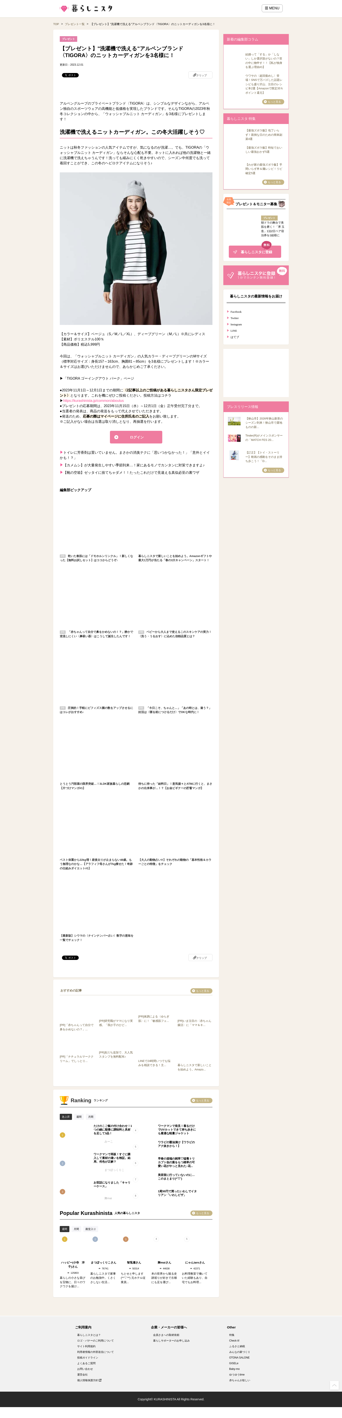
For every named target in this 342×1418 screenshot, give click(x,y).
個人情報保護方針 (89, 1380)
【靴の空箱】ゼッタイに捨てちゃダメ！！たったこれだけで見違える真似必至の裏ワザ (131, 472)
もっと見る (202, 990)
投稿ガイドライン (87, 1357)
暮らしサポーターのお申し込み (171, 1340)
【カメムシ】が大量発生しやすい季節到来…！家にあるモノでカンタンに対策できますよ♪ (134, 465)
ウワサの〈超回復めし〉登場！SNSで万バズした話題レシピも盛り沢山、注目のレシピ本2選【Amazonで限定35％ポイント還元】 (264, 84)
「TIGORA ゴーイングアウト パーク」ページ (98, 378)
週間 (79, 1116)
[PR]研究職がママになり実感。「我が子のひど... (116, 1021)
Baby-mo (234, 1368)
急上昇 (66, 1116)
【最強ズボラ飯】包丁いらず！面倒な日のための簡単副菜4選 (263, 135)
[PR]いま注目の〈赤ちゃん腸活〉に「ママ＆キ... (195, 1021)
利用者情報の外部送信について (95, 1351)
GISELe (233, 1363)
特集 (231, 1334)
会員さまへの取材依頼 (166, 1334)
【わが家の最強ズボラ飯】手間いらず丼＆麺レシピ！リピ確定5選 (263, 169)
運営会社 (82, 1374)
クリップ (201, 75)
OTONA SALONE (239, 1357)
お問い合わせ (85, 1368)
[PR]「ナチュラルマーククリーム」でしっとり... (77, 1057)
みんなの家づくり (239, 1351)
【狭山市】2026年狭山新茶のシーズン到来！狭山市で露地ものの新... (264, 423)
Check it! (234, 1340)
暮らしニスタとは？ (89, 1334)
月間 (90, 1116)
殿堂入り (91, 1229)
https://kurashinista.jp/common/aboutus (93, 400)
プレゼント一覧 (75, 24)
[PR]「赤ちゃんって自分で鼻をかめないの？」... (77, 1025)
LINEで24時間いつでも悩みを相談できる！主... (155, 1061)
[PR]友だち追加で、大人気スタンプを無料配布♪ (116, 1052)
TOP (56, 24)
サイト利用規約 (86, 1346)
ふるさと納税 (237, 1346)
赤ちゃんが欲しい (239, 1380)
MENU (272, 8)
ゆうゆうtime (237, 1374)
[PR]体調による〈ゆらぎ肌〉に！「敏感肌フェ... (155, 1016)
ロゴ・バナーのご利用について (95, 1340)
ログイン (137, 437)
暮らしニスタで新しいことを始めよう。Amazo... (195, 1065)
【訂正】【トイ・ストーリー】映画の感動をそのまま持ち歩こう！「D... (263, 457)
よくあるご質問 (86, 1363)
